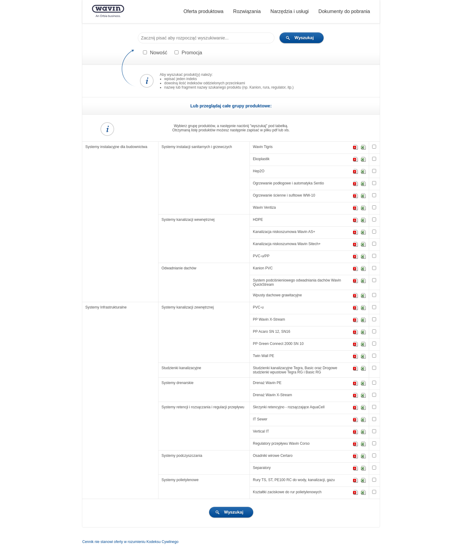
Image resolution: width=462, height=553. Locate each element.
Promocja (192, 52)
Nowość (158, 52)
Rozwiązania (247, 11)
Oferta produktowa (203, 11)
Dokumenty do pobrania (344, 11)
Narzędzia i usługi (289, 11)
